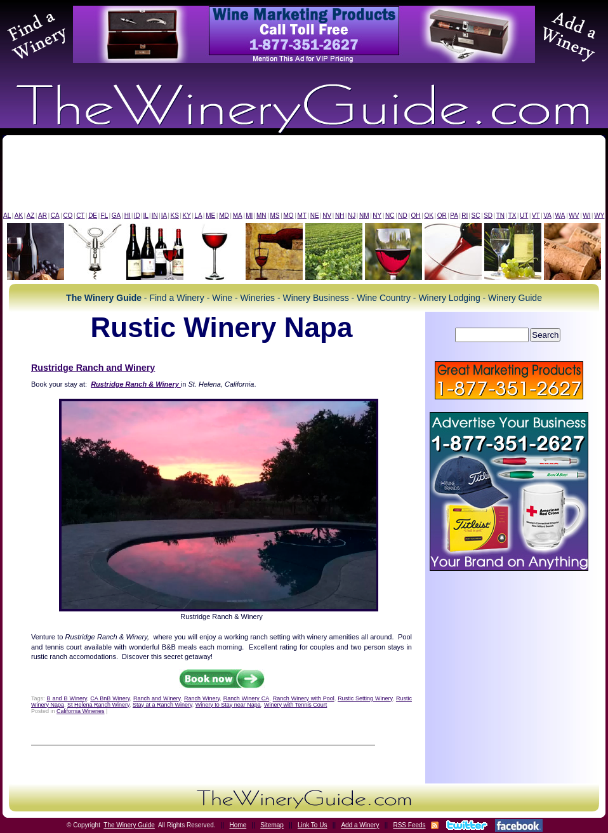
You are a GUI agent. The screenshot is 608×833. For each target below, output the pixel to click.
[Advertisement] (304, 176)
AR (42, 215)
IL (146, 215)
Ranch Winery (202, 698)
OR (442, 215)
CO (67, 215)
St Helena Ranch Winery (98, 705)
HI (127, 215)
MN (261, 215)
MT (301, 215)
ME (210, 215)
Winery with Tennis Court (295, 705)
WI (586, 215)
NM (364, 215)
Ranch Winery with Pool (303, 698)
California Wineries (80, 711)
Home (238, 825)
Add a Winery (360, 825)
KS (175, 215)
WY (599, 215)
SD (488, 215)
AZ (31, 215)
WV (574, 215)
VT (536, 215)
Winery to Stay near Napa (228, 705)
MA (237, 215)
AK (19, 215)
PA (454, 215)
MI (249, 215)
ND (402, 215)
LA (198, 215)
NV (326, 215)
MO (288, 215)
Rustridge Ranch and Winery (93, 368)
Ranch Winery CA (246, 698)
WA (560, 215)
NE (314, 215)
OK (428, 215)
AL (7, 215)
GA (116, 215)
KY (186, 215)
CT (80, 215)
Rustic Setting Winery (365, 698)
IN (155, 215)
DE (92, 215)
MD (224, 215)
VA (547, 215)
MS (274, 215)
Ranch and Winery (156, 698)
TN (500, 215)
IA (164, 215)
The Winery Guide (129, 825)
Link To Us (312, 825)
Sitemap (272, 825)
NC (389, 215)
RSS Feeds (409, 825)
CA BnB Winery (109, 698)
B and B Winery (67, 698)
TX (512, 215)
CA (55, 215)
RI (464, 215)
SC (476, 215)
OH (416, 215)
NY (377, 215)
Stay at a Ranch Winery (162, 705)
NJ (351, 215)
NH (339, 215)
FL (105, 215)
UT (524, 215)
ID (137, 215)
